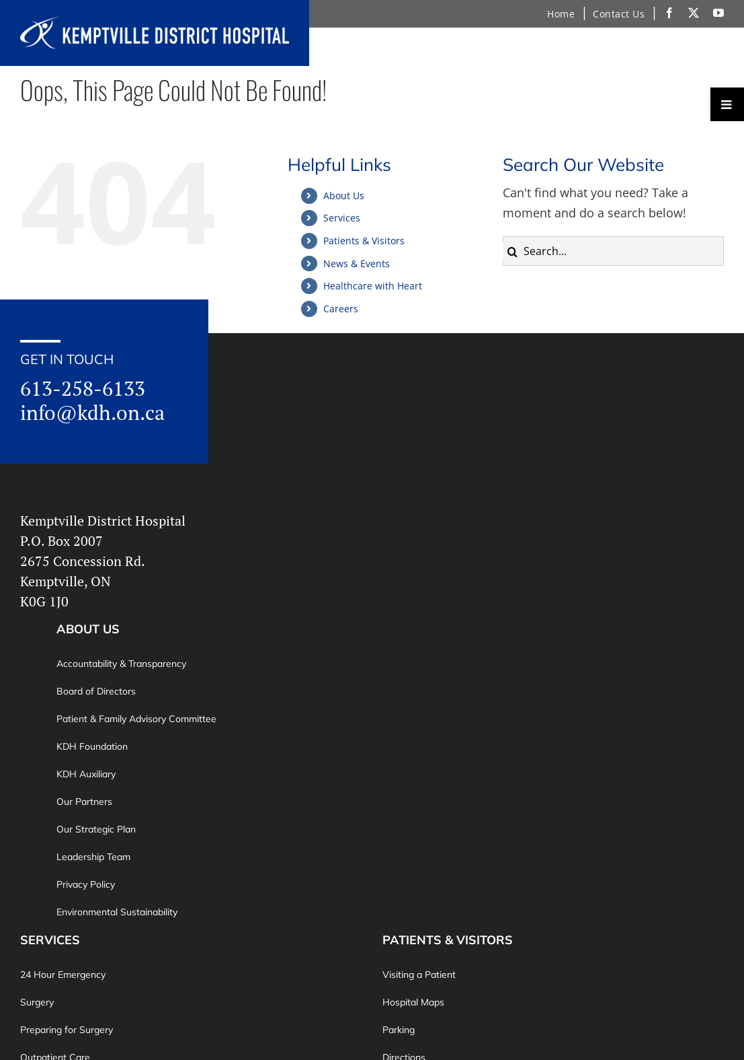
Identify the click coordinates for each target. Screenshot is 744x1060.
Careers (340, 308)
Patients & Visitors (364, 240)
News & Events (356, 263)
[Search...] (613, 251)
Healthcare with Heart (372, 285)
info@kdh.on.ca (92, 412)
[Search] (513, 252)
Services (341, 217)
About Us (343, 195)
